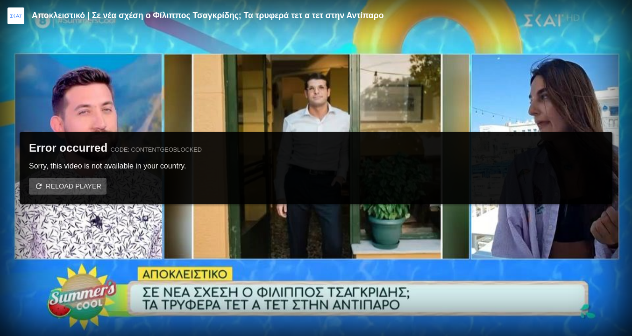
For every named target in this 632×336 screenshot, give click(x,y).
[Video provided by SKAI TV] (15, 15)
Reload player (73, 186)
